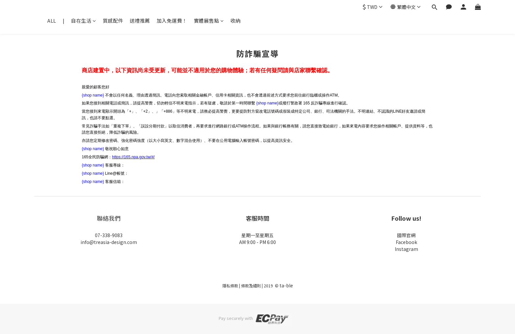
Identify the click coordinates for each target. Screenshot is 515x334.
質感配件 (113, 20)
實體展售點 (209, 20)
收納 (236, 20)
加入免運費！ (172, 20)
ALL (51, 20)
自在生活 (83, 20)
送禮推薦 (140, 20)
